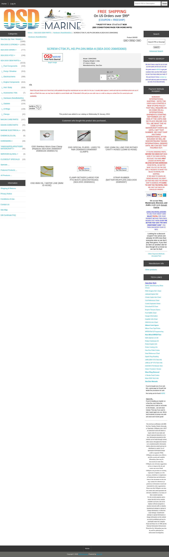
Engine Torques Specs (152, 309)
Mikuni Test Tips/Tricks (152, 328)
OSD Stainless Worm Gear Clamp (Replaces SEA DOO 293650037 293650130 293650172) (47, 148)
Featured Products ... (9, 170)
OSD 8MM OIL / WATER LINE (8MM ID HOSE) (46, 184)
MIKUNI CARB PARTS (13, 119)
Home (4, 4)
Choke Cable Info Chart (153, 297)
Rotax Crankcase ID (152, 341)
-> (13, 61)
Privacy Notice (6, 194)
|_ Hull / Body (13, 87)
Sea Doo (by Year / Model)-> (13, 40)
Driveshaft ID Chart (151, 306)
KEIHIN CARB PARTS (13, 125)
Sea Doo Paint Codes (152, 350)
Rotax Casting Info (151, 347)
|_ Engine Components (13, 82)
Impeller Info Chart (151, 319)
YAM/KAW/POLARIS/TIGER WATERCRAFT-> (13, 147)
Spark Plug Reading (152, 356)
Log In (13, 4)
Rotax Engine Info (151, 344)
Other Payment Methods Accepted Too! (156, 255)
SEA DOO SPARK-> (13, 50)
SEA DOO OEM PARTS (42, 32)
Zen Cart (99, 554)
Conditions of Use (7, 199)
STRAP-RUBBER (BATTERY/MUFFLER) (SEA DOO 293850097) (121, 179)
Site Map (4, 210)
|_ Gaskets (13, 103)
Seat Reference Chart (152, 353)
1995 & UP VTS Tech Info (153, 362)
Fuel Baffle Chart (150, 313)
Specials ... (5, 165)
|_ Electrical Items (13, 77)
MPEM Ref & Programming (154, 331)
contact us (163, 77)
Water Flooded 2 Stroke (153, 369)
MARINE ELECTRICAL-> (13, 130)
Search (156, 34)
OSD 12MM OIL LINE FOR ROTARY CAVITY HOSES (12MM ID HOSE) (121, 148)
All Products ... (6, 175)
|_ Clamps (13, 114)
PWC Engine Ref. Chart (153, 291)
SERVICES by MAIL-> (13, 154)
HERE (158, 69)
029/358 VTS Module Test (153, 366)
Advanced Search (156, 51)
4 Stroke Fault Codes (152, 375)
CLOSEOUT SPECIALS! (13, 159)
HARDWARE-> (13, 141)
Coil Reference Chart (152, 300)
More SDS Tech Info (152, 378)
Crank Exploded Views (152, 303)
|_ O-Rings (13, 109)
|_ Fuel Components (13, 66)
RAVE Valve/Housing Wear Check (154, 287)
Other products (151, 270)
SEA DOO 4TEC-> (13, 55)
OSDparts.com (83, 554)
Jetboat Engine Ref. (151, 294)
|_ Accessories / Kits (13, 93)
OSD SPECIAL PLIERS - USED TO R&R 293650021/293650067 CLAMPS (84, 149)
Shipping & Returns (8, 188)
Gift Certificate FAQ (8, 215)
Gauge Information (151, 316)
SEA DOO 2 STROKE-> (13, 44)
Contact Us (5, 204)
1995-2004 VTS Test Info (153, 359)
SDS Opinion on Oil (151, 338)
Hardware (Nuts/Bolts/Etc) (62, 32)
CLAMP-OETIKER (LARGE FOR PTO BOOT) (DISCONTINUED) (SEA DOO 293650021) (84, 179)
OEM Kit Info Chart (151, 322)
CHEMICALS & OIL (13, 136)
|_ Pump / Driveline (13, 71)
